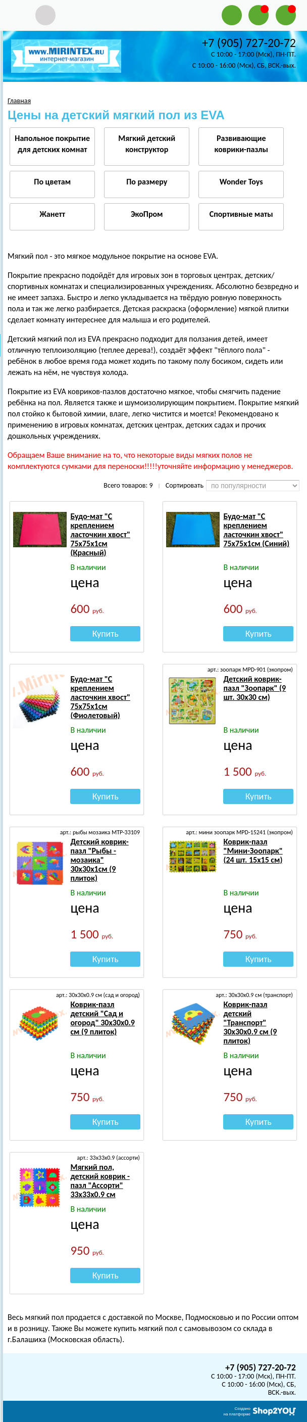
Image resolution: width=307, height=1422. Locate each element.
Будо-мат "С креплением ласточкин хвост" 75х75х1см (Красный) (100, 534)
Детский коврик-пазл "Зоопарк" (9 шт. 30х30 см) (254, 688)
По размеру (146, 181)
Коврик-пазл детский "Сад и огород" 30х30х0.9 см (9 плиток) (102, 1018)
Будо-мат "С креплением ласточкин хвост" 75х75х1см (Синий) (256, 529)
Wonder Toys (241, 181)
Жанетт (52, 214)
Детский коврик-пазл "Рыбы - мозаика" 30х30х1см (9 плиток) (99, 860)
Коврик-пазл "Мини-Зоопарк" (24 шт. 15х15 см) (252, 851)
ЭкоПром (147, 214)
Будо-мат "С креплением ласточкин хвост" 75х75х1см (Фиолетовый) (100, 697)
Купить (105, 633)
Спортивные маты (241, 214)
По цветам (52, 181)
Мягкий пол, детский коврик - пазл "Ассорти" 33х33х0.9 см (99, 1180)
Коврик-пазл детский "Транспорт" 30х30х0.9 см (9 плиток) (250, 1023)
